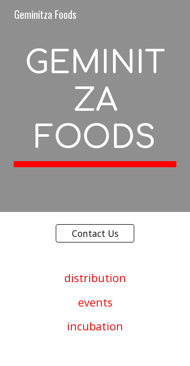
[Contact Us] (95, 233)
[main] (95, 106)
